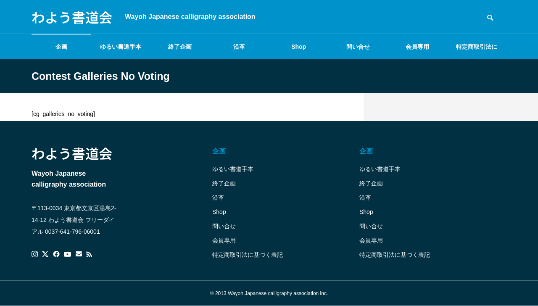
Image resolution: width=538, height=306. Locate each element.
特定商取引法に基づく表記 (476, 51)
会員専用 (417, 46)
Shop (298, 46)
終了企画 (180, 46)
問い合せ (358, 46)
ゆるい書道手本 (120, 46)
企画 (61, 46)
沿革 (239, 46)
